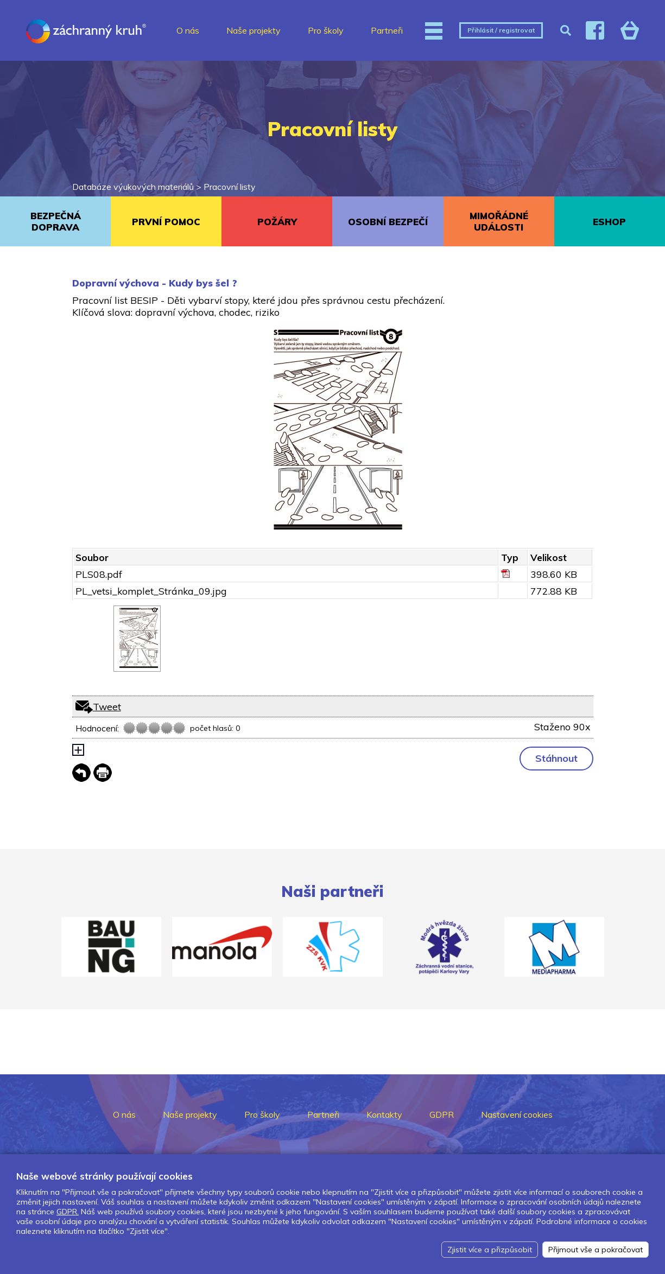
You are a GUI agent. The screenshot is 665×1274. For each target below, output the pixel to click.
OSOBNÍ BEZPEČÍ (388, 221)
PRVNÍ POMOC (166, 221)
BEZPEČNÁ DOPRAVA (55, 221)
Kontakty (384, 1114)
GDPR (441, 1114)
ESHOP (609, 221)
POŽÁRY (277, 221)
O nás (187, 30)
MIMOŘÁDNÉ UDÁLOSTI (499, 221)
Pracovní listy (230, 186)
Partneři (387, 30)
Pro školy (326, 30)
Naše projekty (253, 30)
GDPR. (67, 1211)
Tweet (107, 706)
